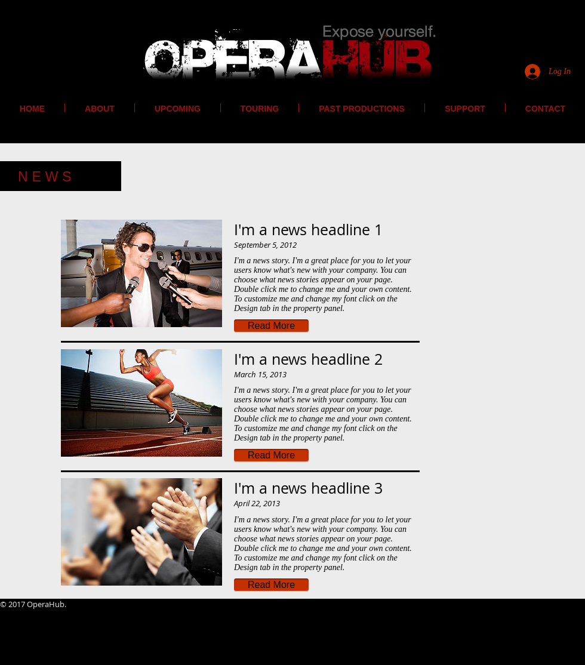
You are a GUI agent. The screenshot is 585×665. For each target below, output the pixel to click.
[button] (271, 325)
